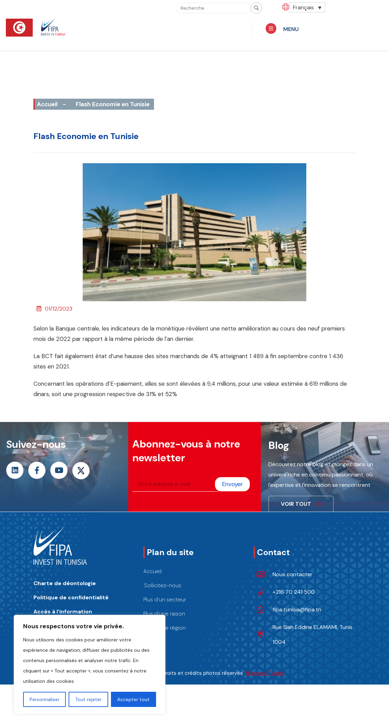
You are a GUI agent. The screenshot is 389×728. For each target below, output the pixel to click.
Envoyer (232, 484)
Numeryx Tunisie (265, 673)
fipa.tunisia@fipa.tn (297, 609)
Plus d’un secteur (164, 599)
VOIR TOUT (301, 504)
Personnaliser (45, 699)
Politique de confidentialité (71, 597)
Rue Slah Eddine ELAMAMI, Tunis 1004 (312, 634)
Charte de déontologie (64, 583)
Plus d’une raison (164, 613)
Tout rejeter (88, 699)
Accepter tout (133, 699)
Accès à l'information (62, 611)
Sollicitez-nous (162, 585)
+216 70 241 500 (294, 592)
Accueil (47, 104)
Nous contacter (293, 574)
